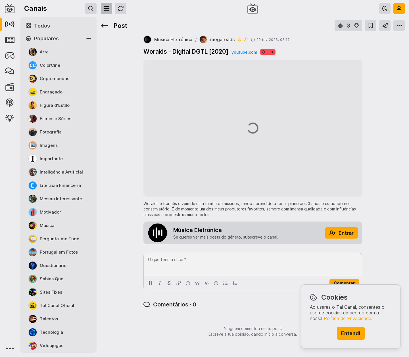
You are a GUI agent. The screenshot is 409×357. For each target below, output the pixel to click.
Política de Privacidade (347, 318)
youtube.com (244, 52)
